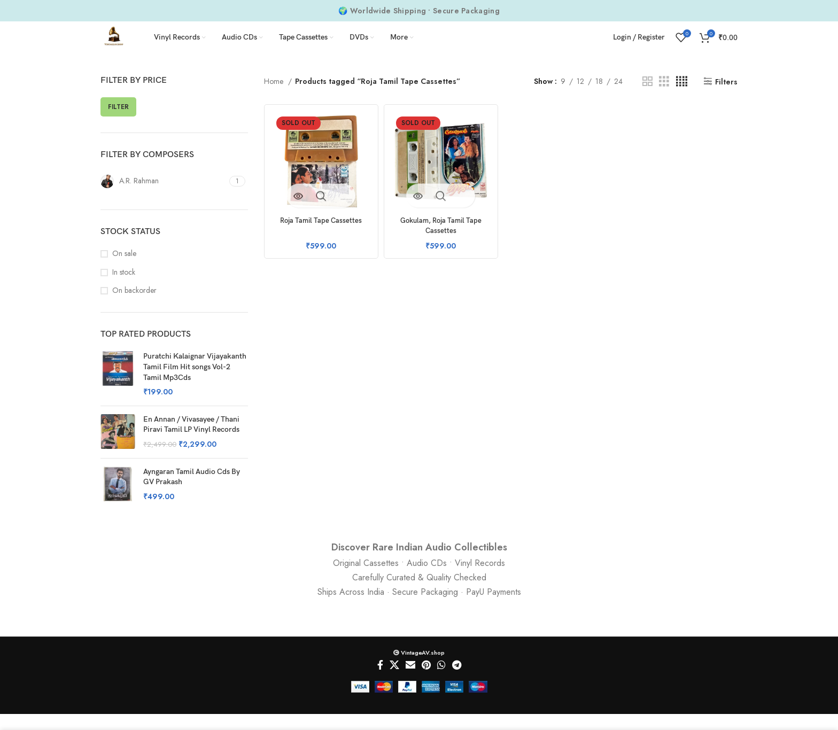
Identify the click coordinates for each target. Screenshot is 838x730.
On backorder (134, 306)
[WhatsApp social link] (441, 681)
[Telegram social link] (456, 681)
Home (274, 97)
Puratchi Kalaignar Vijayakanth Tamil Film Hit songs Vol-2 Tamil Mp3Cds (194, 383)
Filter (118, 123)
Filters (726, 97)
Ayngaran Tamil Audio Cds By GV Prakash (191, 493)
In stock (123, 288)
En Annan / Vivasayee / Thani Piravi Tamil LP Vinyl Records (191, 441)
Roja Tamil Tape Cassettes (318, 232)
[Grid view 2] (647, 97)
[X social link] (394, 681)
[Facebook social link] (380, 681)
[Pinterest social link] (426, 681)
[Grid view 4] (681, 97)
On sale (124, 270)
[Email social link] (410, 681)
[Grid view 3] (664, 97)
